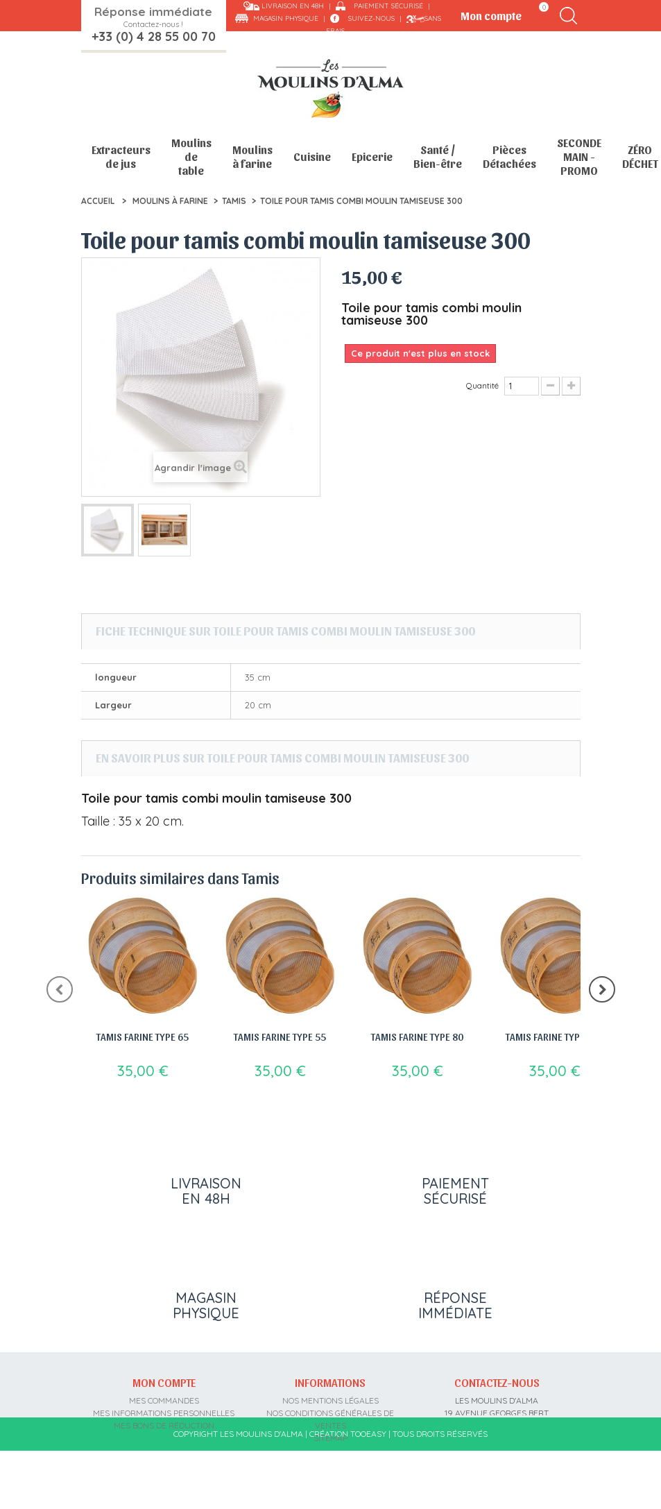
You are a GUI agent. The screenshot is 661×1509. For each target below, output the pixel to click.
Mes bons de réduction (164, 1425)
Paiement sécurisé (388, 5)
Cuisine (312, 156)
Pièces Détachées (509, 156)
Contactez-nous (497, 1382)
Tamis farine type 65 (142, 1036)
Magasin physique (285, 18)
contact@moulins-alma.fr (497, 1463)
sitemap (330, 1438)
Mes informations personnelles (163, 1413)
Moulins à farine (252, 156)
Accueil (97, 201)
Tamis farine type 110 (554, 1036)
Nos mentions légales (330, 1400)
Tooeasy (368, 1492)
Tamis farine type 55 (280, 1036)
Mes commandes (164, 1400)
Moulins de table (191, 156)
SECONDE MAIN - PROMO (579, 156)
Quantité (482, 385)
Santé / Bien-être (437, 156)
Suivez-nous (371, 18)
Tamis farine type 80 (417, 1036)
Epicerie (372, 156)
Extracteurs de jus (121, 156)
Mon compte (164, 1382)
